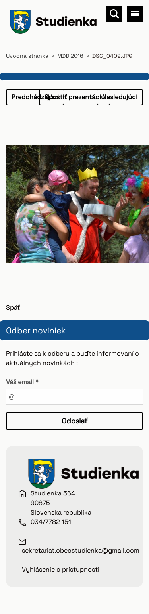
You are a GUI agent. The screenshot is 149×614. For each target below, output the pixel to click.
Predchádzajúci (35, 97)
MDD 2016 (70, 55)
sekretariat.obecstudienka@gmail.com (80, 550)
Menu (135, 14)
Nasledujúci (119, 97)
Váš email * (22, 382)
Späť (13, 307)
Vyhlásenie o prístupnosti (60, 569)
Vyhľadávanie (114, 14)
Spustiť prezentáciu (75, 97)
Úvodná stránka (27, 55)
